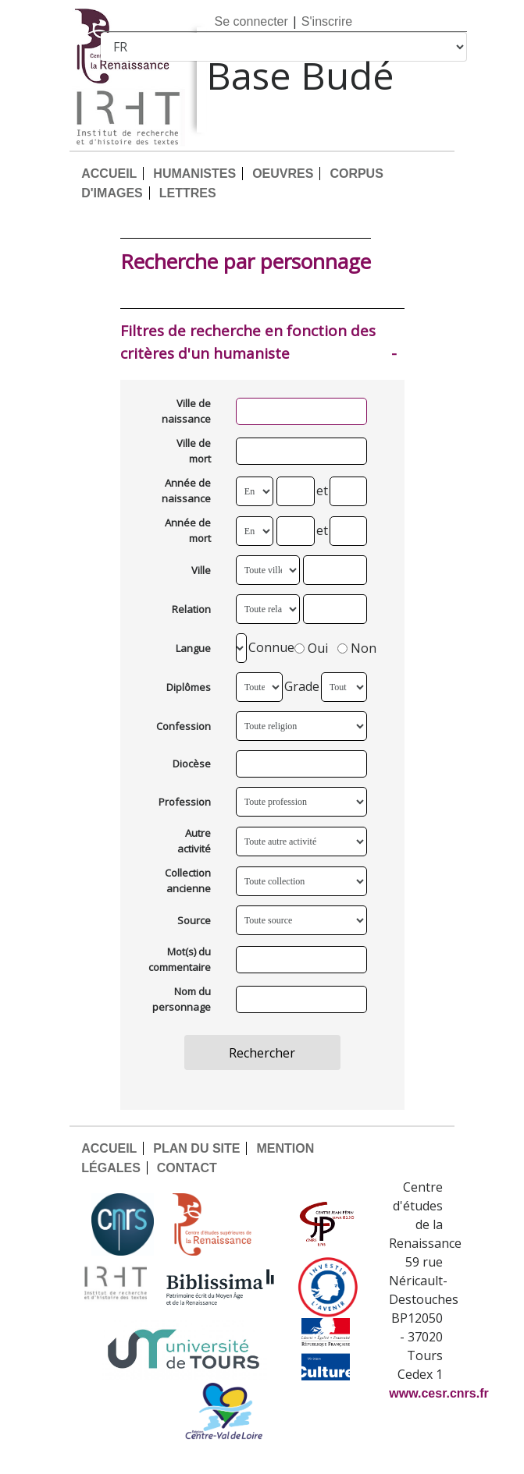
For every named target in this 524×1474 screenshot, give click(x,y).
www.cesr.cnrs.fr (438, 1393)
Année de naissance (186, 490)
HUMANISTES (194, 173)
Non (356, 648)
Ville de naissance (186, 411)
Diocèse (192, 763)
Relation (191, 609)
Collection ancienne (188, 880)
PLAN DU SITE (196, 1148)
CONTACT (187, 1168)
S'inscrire (326, 21)
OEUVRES (282, 173)
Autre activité (194, 841)
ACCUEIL (109, 173)
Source (194, 920)
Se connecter (251, 21)
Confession (183, 726)
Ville (201, 570)
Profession (185, 802)
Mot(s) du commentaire (179, 959)
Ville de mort (193, 451)
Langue (193, 648)
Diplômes (188, 687)
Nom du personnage (181, 999)
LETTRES (187, 193)
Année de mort (188, 530)
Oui (311, 648)
